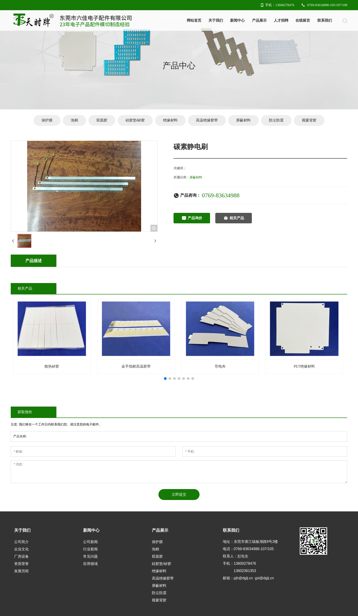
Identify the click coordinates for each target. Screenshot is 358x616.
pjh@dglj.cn (243, 578)
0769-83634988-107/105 (254, 549)
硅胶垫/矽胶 (135, 120)
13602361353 (245, 571)
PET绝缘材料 (304, 366)
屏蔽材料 (243, 120)
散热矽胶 (52, 366)
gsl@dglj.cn (264, 578)
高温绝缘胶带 (207, 120)
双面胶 (101, 120)
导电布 (220, 366)
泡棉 (74, 120)
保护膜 (47, 120)
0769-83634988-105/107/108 (324, 5)
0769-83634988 (221, 195)
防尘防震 (276, 120)
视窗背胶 (309, 120)
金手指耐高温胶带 (136, 366)
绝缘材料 (170, 120)
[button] (165, 378)
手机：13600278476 (277, 5)
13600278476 (245, 563)
